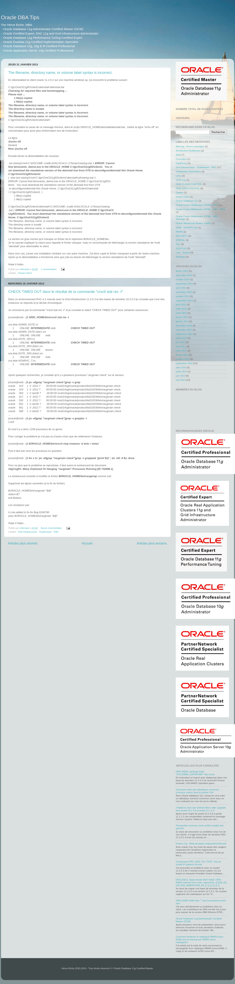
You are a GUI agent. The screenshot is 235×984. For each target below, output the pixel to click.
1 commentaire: (49, 269)
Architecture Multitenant (188, 150)
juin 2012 (180, 342)
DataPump (181, 163)
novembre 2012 (184, 329)
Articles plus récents (22, 543)
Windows (180, 256)
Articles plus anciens (152, 543)
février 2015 (182, 271)
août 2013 (181, 304)
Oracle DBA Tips (20, 17)
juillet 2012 (181, 338)
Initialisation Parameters (188, 171)
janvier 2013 (182, 321)
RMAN (179, 231)
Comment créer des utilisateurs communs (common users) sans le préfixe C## (197, 791)
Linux (178, 175)
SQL (178, 244)
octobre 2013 (182, 296)
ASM (178, 154)
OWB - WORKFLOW (186, 227)
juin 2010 (180, 375)
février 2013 (182, 317)
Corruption (181, 159)
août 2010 (181, 367)
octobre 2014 (182, 279)
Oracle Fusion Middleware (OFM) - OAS (197, 205)
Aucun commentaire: (52, 528)
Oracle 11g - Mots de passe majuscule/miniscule (201, 843)
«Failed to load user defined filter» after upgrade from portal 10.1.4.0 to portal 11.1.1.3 (201, 809)
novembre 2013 (184, 292)
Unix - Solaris (183, 252)
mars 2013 (181, 313)
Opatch (179, 192)
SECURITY (182, 236)
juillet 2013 (181, 308)
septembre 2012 (184, 334)
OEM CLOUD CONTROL (189, 184)
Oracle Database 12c (187, 200)
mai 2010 (180, 380)
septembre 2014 (184, 283)
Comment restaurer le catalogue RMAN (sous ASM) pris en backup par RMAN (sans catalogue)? (199, 939)
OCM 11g (181, 180)
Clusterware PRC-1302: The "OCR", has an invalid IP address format (198, 863)
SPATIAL (180, 240)
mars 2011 (181, 350)
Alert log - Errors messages (190, 146)
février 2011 (182, 354)
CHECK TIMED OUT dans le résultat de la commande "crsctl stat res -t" (65, 292)
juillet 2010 (181, 371)
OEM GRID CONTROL (188, 188)
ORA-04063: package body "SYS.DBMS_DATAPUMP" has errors (195, 773)
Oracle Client (25, 273)
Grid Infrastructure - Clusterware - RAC (38, 531)
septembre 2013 (184, 300)
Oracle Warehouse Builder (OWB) (193, 223)
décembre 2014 (184, 275)
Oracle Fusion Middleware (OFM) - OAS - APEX (201, 209)
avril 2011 (181, 346)
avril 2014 (181, 287)
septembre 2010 (184, 363)
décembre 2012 (184, 325)
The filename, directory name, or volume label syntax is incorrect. (60, 73)
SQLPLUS (181, 248)
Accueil (87, 543)
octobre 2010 (182, 359)
